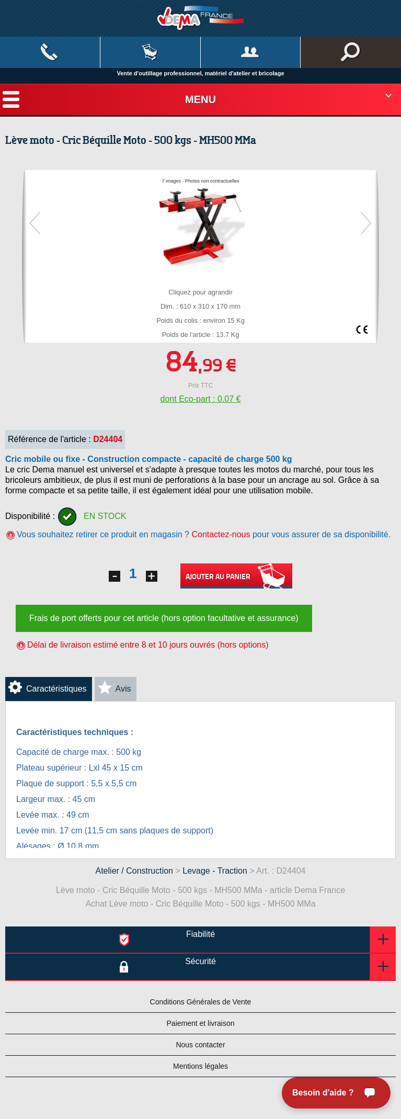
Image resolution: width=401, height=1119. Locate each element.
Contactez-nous (220, 534)
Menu (200, 99)
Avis (123, 688)
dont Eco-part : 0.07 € (201, 398)
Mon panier (150, 52)
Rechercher (351, 52)
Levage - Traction (214, 870)
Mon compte (251, 52)
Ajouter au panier (236, 576)
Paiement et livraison (201, 1023)
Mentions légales (200, 1066)
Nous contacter (200, 1045)
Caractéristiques (56, 688)
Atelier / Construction (135, 870)
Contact (50, 52)
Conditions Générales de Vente (200, 1002)
